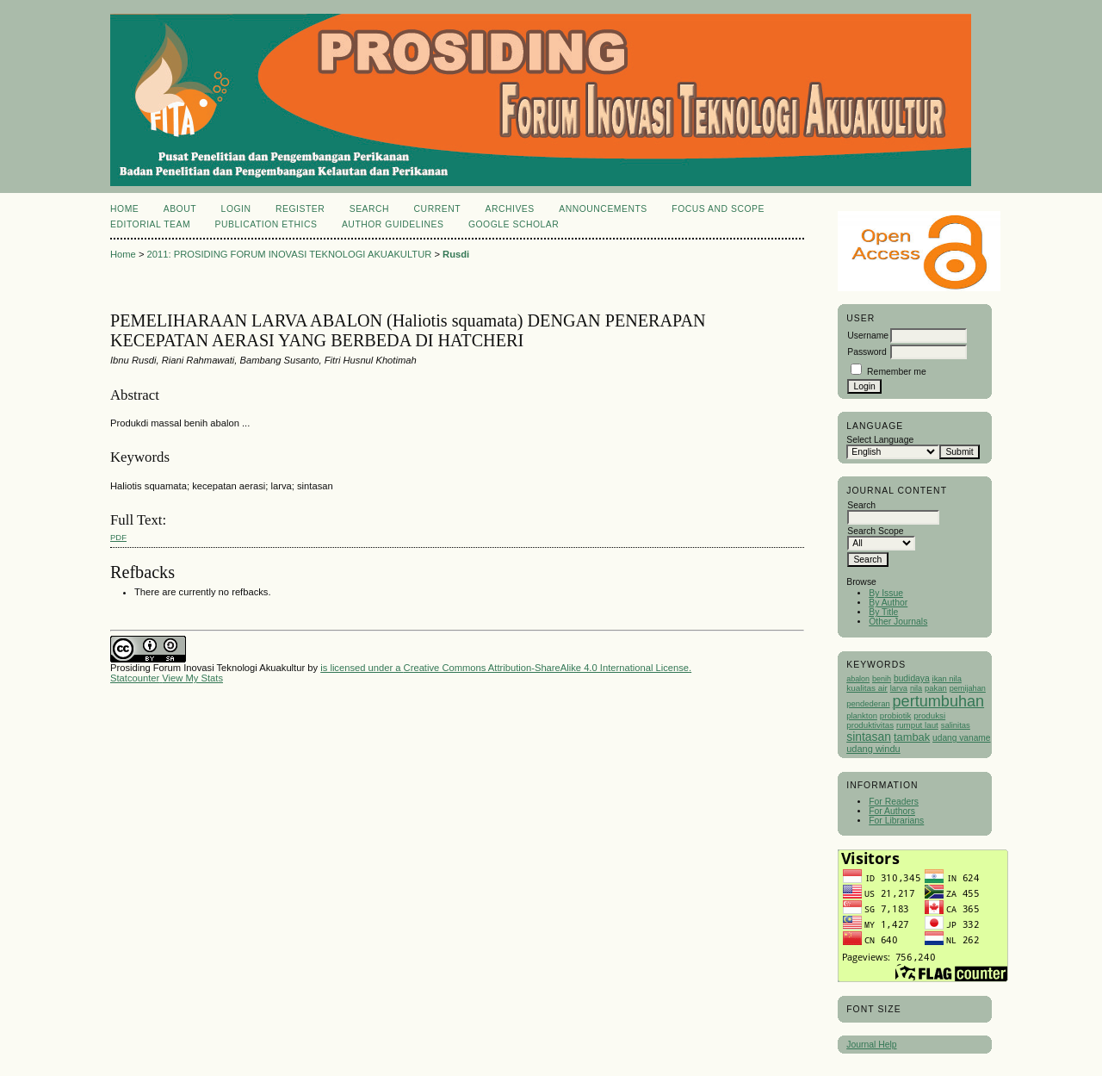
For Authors (892, 811)
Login (236, 209)
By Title (883, 612)
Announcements (603, 209)
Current (437, 209)
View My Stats (192, 678)
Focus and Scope (718, 209)
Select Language (879, 440)
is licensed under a (361, 667)
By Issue (886, 593)
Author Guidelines (393, 224)
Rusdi (456, 254)
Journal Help (871, 1044)
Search (369, 209)
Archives (509, 209)
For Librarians (896, 820)
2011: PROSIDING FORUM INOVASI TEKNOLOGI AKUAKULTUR (289, 254)
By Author (888, 602)
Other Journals (898, 621)
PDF (118, 537)
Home (124, 209)
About (180, 209)
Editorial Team (150, 224)
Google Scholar (513, 224)
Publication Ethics (266, 224)
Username (867, 335)
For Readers (894, 801)
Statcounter (134, 678)
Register (300, 209)
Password (867, 352)
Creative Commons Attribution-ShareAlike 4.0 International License (546, 667)
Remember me (896, 371)
